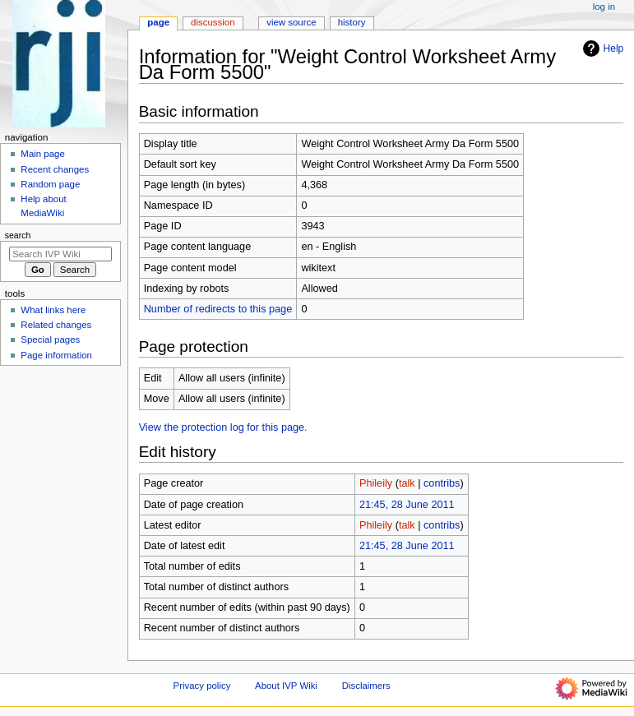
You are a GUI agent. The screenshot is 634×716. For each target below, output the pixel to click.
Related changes (56, 325)
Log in (604, 7)
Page (158, 22)
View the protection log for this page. (223, 427)
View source (291, 22)
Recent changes (55, 169)
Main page (43, 154)
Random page (50, 184)
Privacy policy (202, 686)
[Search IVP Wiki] (60, 254)
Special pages (50, 339)
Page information (56, 355)
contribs (441, 483)
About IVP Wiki (286, 686)
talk (407, 483)
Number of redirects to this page (218, 309)
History (352, 22)
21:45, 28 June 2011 (407, 504)
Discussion (212, 22)
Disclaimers (366, 686)
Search (18, 235)
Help (601, 48)
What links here (53, 310)
